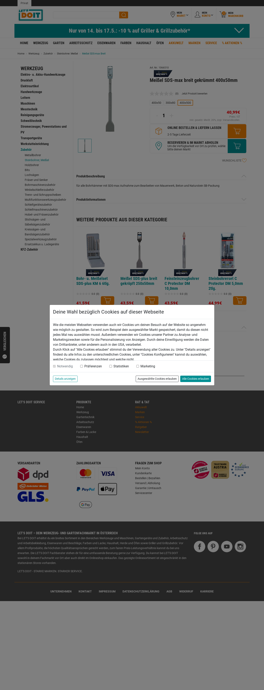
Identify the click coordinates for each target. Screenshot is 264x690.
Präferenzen (93, 366)
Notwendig (65, 366)
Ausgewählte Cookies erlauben (157, 378)
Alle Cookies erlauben (195, 378)
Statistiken (121, 366)
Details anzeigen (65, 378)
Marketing (147, 366)
